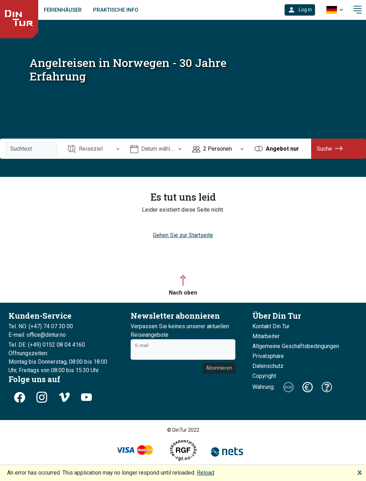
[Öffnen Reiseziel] (93, 149)
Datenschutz (268, 366)
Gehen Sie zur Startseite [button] (183, 235)
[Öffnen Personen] (218, 149)
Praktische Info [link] (115, 10)
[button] (300, 10)
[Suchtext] (31, 149)
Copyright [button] (264, 376)
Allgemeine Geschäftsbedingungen (295, 346)
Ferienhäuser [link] (63, 10)
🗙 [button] (360, 472)
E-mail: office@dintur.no (37, 334)
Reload (205, 472)
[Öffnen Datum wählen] (156, 149)
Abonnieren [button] (219, 368)
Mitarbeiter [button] (266, 336)
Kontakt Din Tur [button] (271, 326)
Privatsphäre (268, 356)
